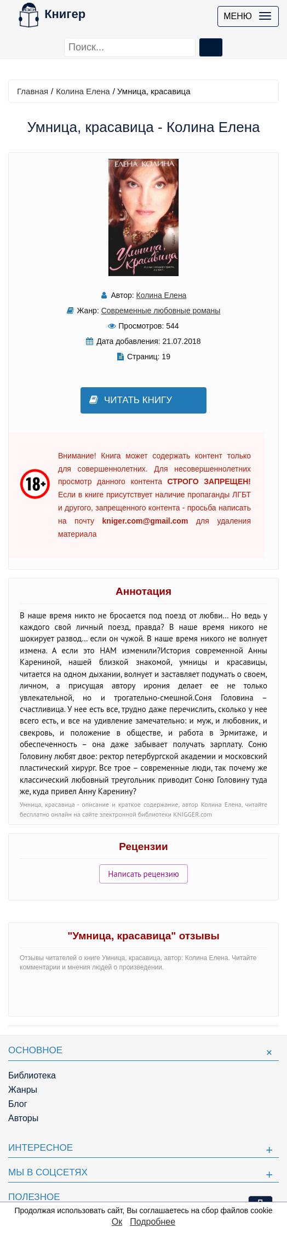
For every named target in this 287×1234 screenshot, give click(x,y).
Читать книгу (130, 400)
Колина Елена (83, 91)
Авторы (23, 1118)
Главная (32, 91)
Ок (117, 1221)
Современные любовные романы (161, 310)
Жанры (22, 1089)
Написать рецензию (143, 874)
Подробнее (152, 1221)
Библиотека (32, 1075)
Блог (17, 1104)
